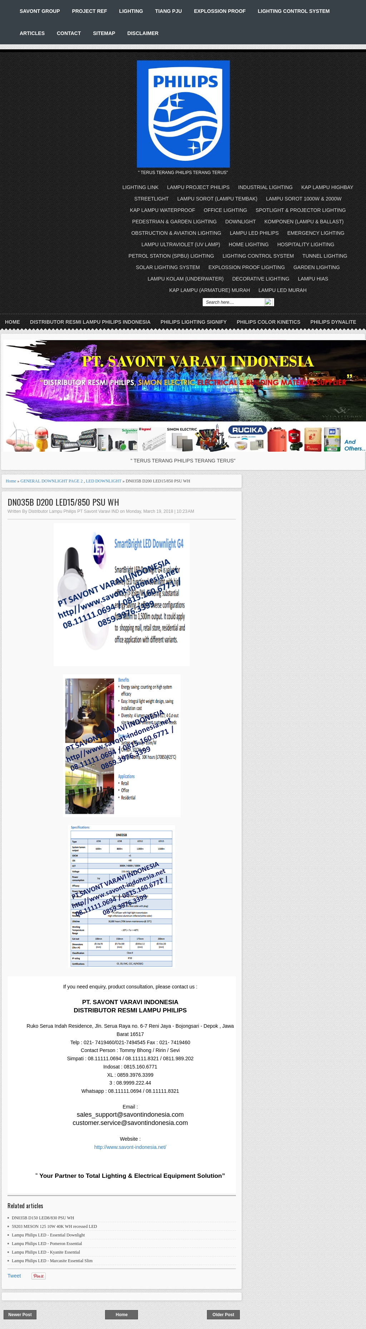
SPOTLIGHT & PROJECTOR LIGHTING (301, 210)
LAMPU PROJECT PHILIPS (198, 187)
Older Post (223, 1314)
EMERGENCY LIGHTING (316, 233)
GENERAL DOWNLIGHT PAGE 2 (51, 481)
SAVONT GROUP (40, 11)
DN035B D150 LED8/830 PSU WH (43, 1217)
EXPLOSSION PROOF (220, 11)
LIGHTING (131, 11)
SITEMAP (104, 33)
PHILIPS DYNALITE (333, 322)
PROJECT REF (89, 11)
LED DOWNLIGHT (103, 481)
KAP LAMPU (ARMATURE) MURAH (209, 290)
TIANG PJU (168, 11)
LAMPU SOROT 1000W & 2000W (303, 199)
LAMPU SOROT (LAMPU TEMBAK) (217, 199)
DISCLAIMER (142, 33)
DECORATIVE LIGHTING (261, 279)
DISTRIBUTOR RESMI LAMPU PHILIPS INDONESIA (90, 322)
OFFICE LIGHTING (225, 210)
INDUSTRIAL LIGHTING (265, 187)
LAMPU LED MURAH (282, 290)
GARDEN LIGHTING (316, 267)
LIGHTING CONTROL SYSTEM (294, 11)
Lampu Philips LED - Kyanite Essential (46, 1252)
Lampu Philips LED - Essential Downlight (48, 1235)
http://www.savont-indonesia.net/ (130, 1147)
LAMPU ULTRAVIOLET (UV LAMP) (181, 244)
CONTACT (69, 33)
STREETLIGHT (151, 199)
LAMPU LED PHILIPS (254, 233)
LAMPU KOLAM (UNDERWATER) (186, 279)
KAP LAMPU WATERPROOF (163, 210)
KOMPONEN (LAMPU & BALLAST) (304, 221)
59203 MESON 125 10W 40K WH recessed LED (54, 1226)
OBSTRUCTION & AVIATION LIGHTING (176, 233)
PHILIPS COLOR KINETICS (268, 322)
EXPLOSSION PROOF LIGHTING (246, 267)
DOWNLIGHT (240, 221)
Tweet (14, 1276)
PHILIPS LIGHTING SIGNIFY (193, 322)
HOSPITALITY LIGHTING (306, 244)
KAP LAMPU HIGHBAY (327, 187)
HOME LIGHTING (249, 244)
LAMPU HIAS (313, 279)
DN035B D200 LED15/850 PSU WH (63, 502)
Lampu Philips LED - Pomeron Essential (47, 1243)
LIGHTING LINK (141, 187)
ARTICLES (32, 33)
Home (12, 322)
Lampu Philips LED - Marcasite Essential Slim (52, 1260)
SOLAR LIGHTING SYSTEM (168, 267)
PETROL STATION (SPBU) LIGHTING (171, 256)
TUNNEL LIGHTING (324, 256)
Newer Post (19, 1314)
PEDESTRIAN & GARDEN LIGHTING (174, 221)
